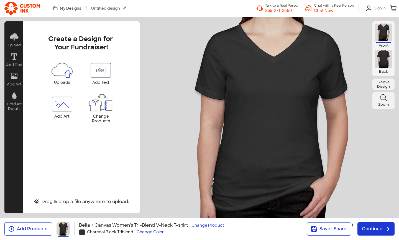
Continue (376, 229)
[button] (13, 40)
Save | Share (328, 229)
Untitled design (109, 8)
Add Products (27, 229)
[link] (22, 8)
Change (207, 225)
